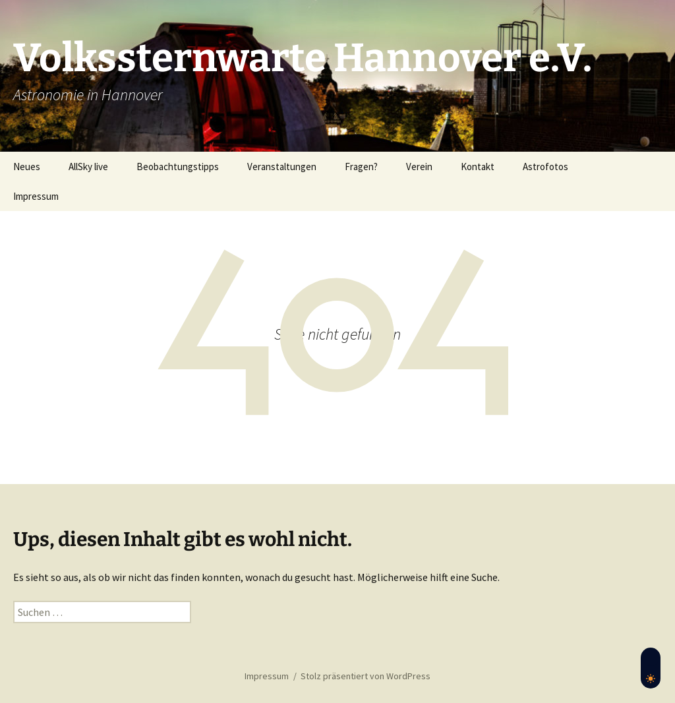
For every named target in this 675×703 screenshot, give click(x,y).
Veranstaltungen (281, 166)
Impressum (36, 196)
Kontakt (477, 166)
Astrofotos (545, 166)
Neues (26, 166)
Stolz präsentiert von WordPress (365, 676)
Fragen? (361, 166)
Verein (419, 166)
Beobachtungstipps (177, 166)
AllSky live (88, 166)
